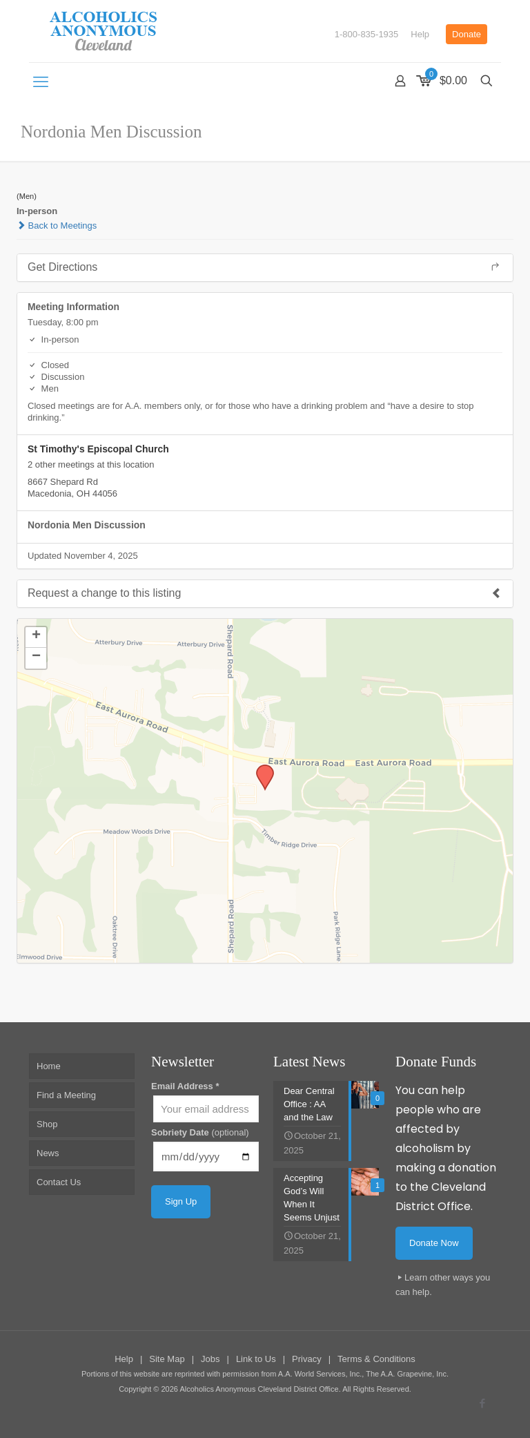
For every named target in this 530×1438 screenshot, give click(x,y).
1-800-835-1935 (367, 34)
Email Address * (185, 1086)
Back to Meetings (57, 225)
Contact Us (59, 1182)
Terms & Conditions (376, 1359)
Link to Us (256, 1359)
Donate (466, 34)
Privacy (307, 1359)
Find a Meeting (66, 1095)
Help (420, 34)
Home (49, 1066)
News (48, 1153)
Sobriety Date (200, 1132)
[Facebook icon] (482, 1403)
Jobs (210, 1359)
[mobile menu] (40, 82)
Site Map (166, 1359)
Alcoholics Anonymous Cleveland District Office (258, 1389)
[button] (260, 769)
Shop (47, 1124)
